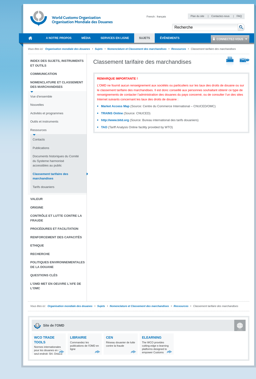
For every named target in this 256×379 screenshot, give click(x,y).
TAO (104, 127)
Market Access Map (115, 106)
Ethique (37, 245)
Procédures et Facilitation (54, 228)
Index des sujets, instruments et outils (57, 63)
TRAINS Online (112, 113)
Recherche (40, 254)
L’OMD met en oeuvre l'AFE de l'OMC (55, 286)
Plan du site (198, 16)
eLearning (151, 337)
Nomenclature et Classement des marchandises (137, 48)
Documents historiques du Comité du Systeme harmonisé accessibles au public (56, 160)
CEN (109, 337)
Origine (36, 207)
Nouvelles (37, 104)
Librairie (78, 337)
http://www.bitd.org (115, 120)
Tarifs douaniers (43, 187)
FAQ (239, 16)
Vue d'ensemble (41, 96)
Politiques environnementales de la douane (57, 264)
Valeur (36, 199)
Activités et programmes (46, 113)
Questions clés (43, 275)
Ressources (178, 48)
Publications (41, 148)
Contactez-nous (220, 16)
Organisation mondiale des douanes (67, 48)
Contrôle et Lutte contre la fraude (56, 218)
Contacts (39, 139)
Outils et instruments (44, 121)
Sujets (99, 48)
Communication (43, 74)
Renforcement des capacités (56, 237)
